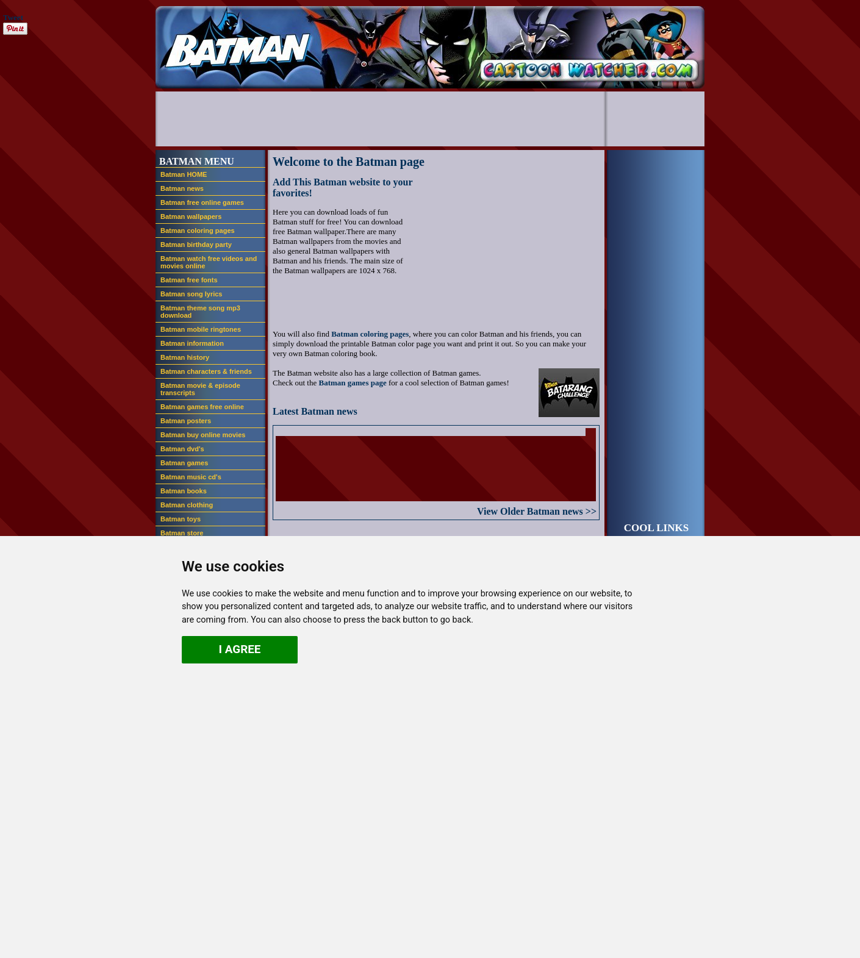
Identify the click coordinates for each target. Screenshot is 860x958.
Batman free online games (202, 202)
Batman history (184, 357)
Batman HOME (183, 174)
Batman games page (352, 382)
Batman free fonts (189, 280)
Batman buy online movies (202, 434)
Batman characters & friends (206, 371)
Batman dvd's (182, 448)
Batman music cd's (190, 477)
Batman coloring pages (197, 230)
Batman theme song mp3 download (200, 311)
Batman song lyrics (191, 294)
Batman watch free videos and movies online (208, 262)
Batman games (184, 462)
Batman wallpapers (190, 216)
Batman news (182, 188)
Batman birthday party (196, 244)
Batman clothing (186, 505)
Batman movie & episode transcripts (200, 389)
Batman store (181, 533)
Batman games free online (202, 406)
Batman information (192, 343)
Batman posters (185, 420)
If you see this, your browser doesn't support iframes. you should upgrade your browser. (436, 464)
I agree (240, 649)
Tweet (13, 17)
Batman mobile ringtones (200, 329)
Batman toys (180, 519)
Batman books (183, 491)
